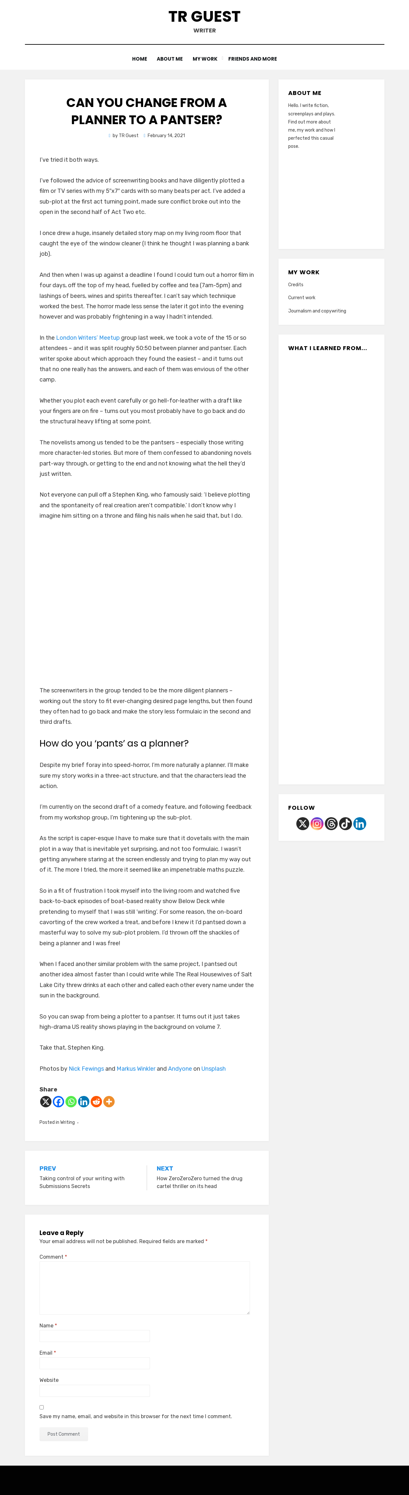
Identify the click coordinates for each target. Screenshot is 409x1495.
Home (138, 58)
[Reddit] (96, 1101)
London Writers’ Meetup (88, 337)
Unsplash (213, 1068)
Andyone (180, 1068)
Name (48, 1326)
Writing (67, 1122)
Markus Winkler (136, 1068)
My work (206, 58)
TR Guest (204, 16)
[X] (45, 1101)
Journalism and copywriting (317, 310)
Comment (53, 1257)
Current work (301, 297)
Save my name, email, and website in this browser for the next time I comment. (136, 1416)
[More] (109, 1101)
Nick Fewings (86, 1068)
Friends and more (253, 58)
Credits (295, 285)
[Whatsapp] (71, 1101)
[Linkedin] (83, 1101)
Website (49, 1380)
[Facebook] (58, 1101)
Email (48, 1353)
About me (170, 58)
